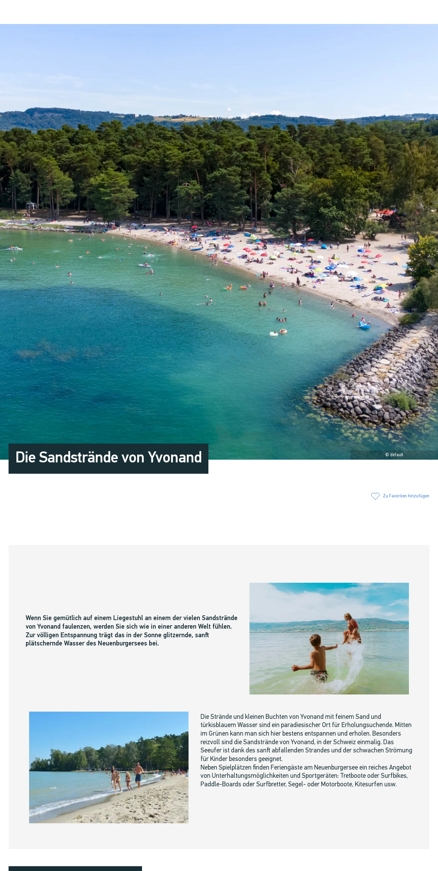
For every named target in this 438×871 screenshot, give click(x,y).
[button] (352, 12)
